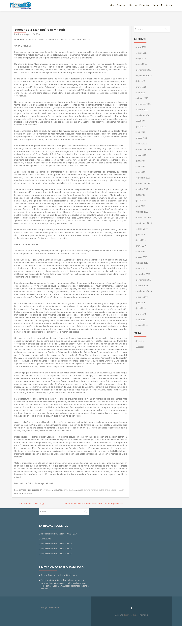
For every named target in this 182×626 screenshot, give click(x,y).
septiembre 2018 (144, 291)
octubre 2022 (142, 110)
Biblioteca (165, 5)
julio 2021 (140, 161)
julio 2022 (140, 121)
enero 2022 (141, 144)
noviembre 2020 (143, 183)
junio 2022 (141, 127)
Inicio (112, 5)
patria (101, 490)
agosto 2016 (142, 325)
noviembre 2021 (143, 149)
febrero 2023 (142, 98)
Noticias (133, 5)
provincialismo (111, 490)
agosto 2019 (142, 229)
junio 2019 (141, 240)
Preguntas (144, 5)
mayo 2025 (141, 47)
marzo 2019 (141, 257)
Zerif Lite (119, 615)
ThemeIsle (143, 615)
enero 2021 (141, 172)
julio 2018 (140, 303)
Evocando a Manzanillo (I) (31, 503)
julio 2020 (140, 195)
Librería (155, 5)
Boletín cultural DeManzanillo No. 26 (57, 544)
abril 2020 (140, 206)
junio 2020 (141, 200)
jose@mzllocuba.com (50, 607)
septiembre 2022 (144, 115)
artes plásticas (70, 490)
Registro (140, 341)
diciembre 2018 (143, 274)
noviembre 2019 (143, 217)
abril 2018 (140, 320)
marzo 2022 (141, 138)
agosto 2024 (142, 53)
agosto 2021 (142, 155)
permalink (28, 493)
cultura (87, 490)
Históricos (47, 490)
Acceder (140, 347)
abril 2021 (140, 166)
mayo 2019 (141, 246)
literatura (94, 490)
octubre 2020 (142, 189)
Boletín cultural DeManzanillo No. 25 (57, 549)
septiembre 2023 (144, 75)
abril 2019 (140, 251)
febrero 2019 (142, 263)
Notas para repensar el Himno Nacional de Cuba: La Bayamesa (94, 503)
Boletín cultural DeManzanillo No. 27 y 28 (59, 534)
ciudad (80, 490)
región (121, 490)
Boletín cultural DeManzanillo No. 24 (57, 554)
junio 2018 (141, 308)
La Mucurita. (46, 539)
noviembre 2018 (143, 280)
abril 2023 (140, 93)
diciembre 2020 (143, 178)
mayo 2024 (141, 58)
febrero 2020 (142, 212)
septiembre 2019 (144, 223)
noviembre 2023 (143, 70)
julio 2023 (140, 81)
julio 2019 (140, 234)
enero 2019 (141, 268)
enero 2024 (141, 64)
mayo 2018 (141, 314)
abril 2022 (140, 132)
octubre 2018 (142, 285)
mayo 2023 (141, 87)
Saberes (121, 5)
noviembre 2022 (143, 104)
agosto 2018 (142, 297)
